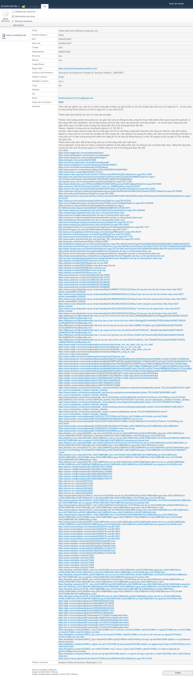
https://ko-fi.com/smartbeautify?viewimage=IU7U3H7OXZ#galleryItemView (94, 622)
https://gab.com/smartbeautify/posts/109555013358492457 (86, 613)
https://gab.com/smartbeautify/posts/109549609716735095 (86, 603)
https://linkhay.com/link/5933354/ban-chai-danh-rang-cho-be (87, 265)
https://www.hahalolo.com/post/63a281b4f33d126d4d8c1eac (87, 543)
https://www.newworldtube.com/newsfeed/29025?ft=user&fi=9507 (89, 531)
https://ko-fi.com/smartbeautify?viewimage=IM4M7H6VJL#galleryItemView (93, 617)
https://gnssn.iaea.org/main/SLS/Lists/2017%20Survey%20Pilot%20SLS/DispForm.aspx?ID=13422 (105, 658)
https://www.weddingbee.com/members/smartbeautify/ (84, 155)
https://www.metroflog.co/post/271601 (76, 555)
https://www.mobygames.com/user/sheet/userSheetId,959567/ (88, 165)
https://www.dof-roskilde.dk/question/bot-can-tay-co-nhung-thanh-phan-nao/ (94, 215)
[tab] (34, 4)
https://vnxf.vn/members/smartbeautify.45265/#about (83, 167)
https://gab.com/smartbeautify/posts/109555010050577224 (86, 610)
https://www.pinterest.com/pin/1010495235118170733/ (84, 277)
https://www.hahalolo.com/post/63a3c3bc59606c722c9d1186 (87, 553)
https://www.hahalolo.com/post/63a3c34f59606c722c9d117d (87, 548)
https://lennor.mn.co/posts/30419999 (76, 490)
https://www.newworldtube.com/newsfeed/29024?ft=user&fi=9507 (89, 529)
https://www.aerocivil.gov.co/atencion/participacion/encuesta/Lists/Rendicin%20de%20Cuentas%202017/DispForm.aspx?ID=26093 (120, 191)
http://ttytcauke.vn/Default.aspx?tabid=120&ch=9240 (83, 241)
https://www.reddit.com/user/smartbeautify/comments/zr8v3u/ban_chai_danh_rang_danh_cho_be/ (105, 349)
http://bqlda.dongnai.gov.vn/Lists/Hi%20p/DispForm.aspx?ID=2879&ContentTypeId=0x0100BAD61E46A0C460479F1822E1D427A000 (122, 248)
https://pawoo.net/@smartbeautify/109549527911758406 (85, 467)
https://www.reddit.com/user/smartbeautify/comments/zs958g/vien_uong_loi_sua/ (97, 351)
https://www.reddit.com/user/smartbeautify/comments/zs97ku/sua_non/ (92, 356)
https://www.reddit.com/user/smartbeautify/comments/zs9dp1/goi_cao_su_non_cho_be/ (100, 347)
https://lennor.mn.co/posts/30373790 (76, 486)
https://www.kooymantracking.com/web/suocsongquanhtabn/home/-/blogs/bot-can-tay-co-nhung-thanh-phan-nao (111, 256)
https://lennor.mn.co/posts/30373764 (76, 481)
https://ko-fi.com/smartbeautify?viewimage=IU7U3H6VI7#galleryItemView (93, 615)
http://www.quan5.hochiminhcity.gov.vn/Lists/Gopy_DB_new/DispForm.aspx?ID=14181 (99, 239)
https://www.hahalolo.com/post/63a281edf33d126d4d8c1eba (87, 546)
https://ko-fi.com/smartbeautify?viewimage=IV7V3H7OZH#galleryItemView (94, 627)
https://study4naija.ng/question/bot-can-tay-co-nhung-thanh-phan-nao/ (91, 212)
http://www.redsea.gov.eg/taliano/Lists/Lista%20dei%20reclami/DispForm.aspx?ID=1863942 (102, 210)
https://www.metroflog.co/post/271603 (76, 558)
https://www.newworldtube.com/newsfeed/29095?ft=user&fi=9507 (89, 538)
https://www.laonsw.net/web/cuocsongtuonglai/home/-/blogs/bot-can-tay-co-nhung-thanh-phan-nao (105, 251)
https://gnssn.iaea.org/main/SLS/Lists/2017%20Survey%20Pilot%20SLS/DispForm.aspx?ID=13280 (105, 174)
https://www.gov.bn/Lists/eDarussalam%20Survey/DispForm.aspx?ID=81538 (95, 201)
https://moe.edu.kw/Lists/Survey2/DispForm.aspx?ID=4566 (86, 193)
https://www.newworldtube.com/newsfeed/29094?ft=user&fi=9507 (89, 536)
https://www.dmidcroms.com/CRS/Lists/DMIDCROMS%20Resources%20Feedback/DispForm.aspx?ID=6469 (110, 184)
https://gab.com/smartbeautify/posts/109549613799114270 (86, 606)
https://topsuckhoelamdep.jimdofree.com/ (78, 68)
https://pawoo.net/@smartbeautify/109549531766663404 (85, 469)
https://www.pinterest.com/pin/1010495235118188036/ (84, 282)
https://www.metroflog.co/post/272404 (76, 562)
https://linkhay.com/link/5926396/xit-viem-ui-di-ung (82, 270)
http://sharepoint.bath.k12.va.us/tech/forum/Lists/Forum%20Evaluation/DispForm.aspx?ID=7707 (104, 227)
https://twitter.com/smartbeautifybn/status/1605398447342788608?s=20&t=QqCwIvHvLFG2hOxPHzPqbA (108, 375)
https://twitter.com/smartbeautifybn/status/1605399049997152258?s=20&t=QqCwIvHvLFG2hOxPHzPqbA (108, 378)
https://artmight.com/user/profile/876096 (77, 160)
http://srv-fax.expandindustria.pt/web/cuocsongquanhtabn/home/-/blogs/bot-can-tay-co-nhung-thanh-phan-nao (110, 258)
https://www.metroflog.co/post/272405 (76, 565)
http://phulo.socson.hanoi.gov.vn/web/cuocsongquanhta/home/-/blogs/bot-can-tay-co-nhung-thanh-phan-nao (109, 253)
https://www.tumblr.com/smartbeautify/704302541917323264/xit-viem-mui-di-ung (96, 428)
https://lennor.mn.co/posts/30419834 (76, 488)
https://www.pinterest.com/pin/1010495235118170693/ (84, 275)
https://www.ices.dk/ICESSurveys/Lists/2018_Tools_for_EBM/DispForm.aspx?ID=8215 (99, 186)
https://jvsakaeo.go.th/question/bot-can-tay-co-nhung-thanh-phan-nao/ (91, 220)
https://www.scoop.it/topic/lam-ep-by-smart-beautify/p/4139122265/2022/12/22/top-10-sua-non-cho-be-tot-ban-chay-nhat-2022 (118, 313)
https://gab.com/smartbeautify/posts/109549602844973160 (86, 601)
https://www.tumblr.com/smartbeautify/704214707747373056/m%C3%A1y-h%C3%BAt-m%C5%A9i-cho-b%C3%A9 (113, 416)
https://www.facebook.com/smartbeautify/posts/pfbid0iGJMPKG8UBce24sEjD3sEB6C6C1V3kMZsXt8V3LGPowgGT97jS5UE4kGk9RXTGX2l (125, 361)
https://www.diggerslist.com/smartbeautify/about (81, 153)
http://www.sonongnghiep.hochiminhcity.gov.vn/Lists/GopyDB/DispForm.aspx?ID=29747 (100, 232)
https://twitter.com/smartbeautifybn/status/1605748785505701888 (89, 385)
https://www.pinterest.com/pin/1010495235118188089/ (84, 287)
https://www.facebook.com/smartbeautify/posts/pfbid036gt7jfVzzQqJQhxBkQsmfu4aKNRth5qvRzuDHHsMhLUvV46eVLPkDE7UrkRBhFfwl (124, 359)
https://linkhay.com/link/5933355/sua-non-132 (80, 272)
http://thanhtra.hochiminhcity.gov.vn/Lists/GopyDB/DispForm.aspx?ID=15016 (95, 234)
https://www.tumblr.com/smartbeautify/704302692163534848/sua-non (91, 431)
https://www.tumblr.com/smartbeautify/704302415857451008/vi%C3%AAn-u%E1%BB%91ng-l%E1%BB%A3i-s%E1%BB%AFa (118, 426)
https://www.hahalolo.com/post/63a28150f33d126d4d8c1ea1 (87, 541)
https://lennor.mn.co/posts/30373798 (76, 483)
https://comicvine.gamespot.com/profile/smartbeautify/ (84, 162)
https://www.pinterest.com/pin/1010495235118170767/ (84, 280)
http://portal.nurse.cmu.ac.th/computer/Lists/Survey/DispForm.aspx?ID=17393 (95, 181)
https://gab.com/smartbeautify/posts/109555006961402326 (86, 608)
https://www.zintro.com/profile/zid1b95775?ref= (81, 172)
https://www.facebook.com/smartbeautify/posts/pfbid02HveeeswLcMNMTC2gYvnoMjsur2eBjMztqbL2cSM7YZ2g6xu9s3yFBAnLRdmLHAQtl (124, 366)
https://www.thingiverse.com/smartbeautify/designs (82, 157)
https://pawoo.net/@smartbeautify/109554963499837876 (85, 474)
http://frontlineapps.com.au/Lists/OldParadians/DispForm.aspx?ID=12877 (93, 229)
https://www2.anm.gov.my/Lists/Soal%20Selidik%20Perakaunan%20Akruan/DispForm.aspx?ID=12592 (107, 189)
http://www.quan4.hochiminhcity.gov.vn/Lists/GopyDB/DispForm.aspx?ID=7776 (96, 236)
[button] (5, 17)
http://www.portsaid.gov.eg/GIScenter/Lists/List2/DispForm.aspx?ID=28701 (94, 224)
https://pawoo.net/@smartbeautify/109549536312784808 (85, 471)
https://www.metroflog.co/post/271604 (76, 560)
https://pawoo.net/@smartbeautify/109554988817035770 (85, 478)
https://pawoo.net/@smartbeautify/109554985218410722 (85, 476)
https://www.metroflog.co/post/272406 (76, 567)
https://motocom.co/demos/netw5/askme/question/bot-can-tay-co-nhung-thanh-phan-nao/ (100, 217)
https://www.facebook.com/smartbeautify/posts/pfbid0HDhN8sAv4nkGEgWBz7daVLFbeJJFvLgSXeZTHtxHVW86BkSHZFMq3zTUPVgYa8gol (125, 368)
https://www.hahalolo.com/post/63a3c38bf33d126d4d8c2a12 (87, 550)
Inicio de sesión (176, 3)
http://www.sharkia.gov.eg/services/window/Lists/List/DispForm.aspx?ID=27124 (96, 222)
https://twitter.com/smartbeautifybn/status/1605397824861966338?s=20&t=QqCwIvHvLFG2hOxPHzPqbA (108, 373)
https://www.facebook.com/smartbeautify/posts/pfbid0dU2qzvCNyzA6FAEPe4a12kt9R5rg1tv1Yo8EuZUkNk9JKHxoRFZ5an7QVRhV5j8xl (123, 363)
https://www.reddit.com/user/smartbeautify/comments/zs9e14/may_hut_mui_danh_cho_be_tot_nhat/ (106, 344)
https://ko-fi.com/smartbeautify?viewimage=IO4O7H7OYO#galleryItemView (94, 625)
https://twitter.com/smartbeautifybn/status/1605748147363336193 (89, 380)
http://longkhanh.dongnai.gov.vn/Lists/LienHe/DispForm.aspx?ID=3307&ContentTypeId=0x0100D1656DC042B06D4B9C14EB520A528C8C (124, 244)
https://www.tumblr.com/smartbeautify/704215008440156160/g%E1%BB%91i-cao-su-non (101, 419)
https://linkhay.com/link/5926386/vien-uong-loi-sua (82, 268)
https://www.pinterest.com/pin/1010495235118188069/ (84, 284)
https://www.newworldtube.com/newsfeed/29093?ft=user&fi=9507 (89, 534)
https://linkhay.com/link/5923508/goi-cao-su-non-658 (83, 263)
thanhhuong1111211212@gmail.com (76, 98)
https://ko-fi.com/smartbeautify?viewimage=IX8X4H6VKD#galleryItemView (93, 620)
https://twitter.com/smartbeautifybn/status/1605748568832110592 (89, 383)
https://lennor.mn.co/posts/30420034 (76, 493)
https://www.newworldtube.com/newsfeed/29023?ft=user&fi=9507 (89, 526)
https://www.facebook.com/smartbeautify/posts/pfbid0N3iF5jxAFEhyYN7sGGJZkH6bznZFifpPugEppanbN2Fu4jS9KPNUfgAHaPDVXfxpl (123, 371)
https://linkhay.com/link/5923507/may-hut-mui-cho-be (83, 260)
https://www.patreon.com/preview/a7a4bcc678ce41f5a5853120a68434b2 (93, 169)
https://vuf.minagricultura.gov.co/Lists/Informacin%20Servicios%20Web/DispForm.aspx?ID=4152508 (106, 203)
